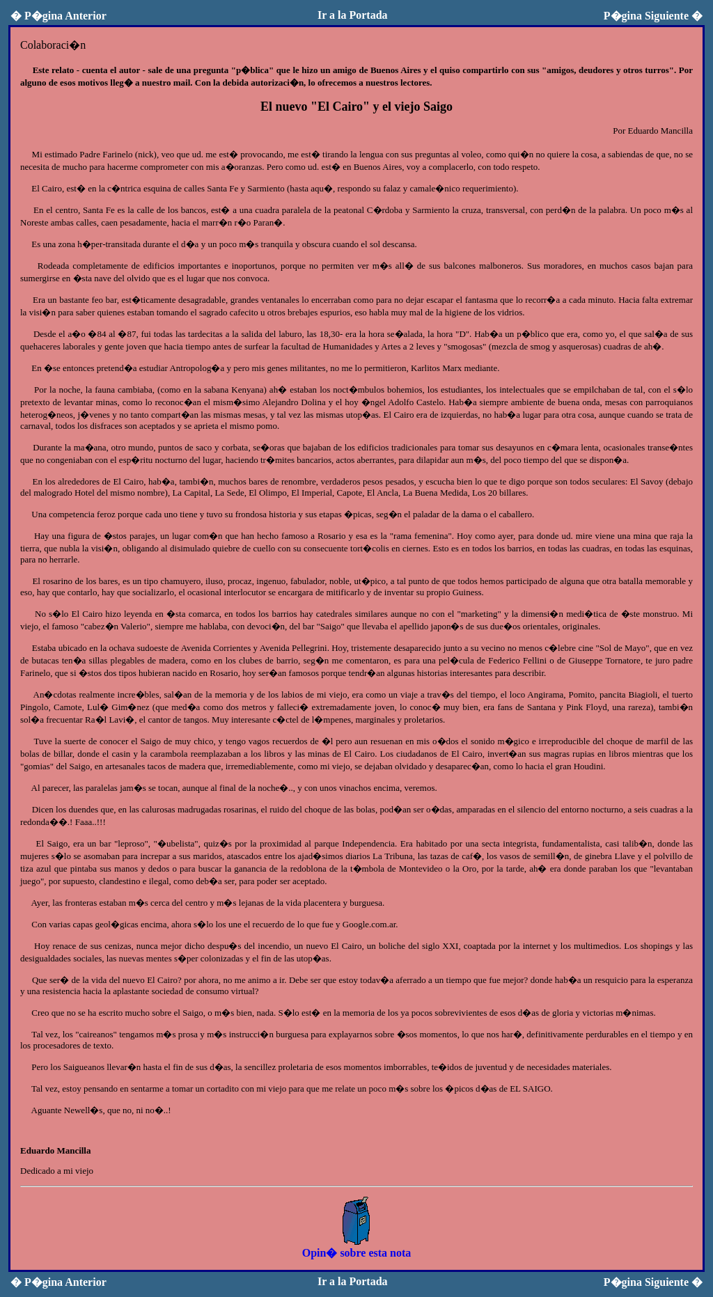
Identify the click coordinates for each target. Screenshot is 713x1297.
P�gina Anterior (58, 16)
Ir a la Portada (353, 15)
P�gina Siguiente (653, 16)
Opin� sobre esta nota (357, 1247)
